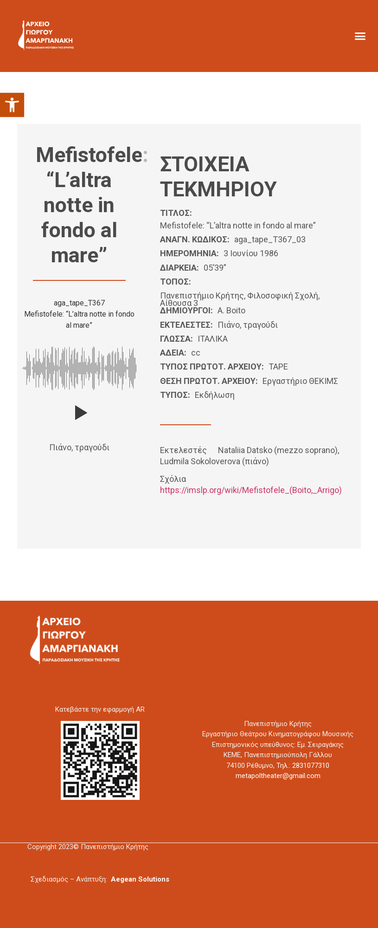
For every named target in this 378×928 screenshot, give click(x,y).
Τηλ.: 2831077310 (302, 765)
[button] (12, 105)
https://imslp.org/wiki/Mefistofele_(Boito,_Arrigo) (251, 490)
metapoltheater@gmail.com (278, 776)
